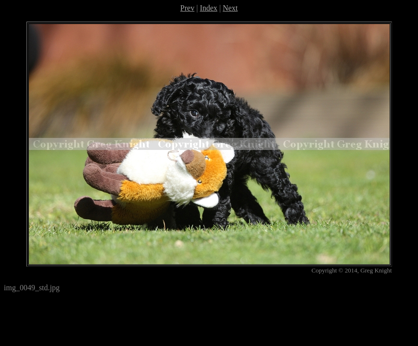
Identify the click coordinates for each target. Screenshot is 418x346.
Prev (187, 8)
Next (230, 8)
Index (208, 8)
